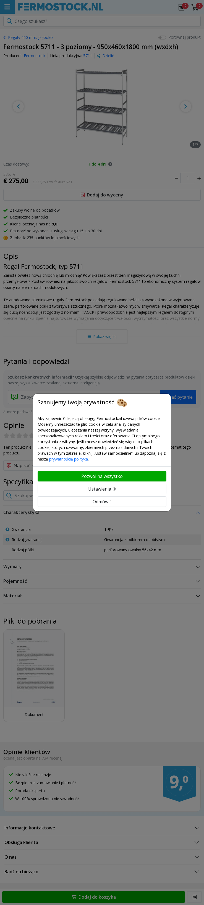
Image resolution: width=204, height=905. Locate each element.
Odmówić (102, 502)
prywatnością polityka (68, 459)
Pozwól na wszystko (102, 476)
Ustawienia (102, 489)
